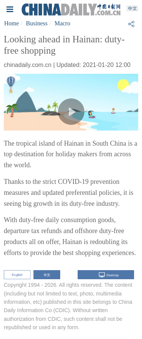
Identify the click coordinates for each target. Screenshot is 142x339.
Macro (62, 23)
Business (37, 23)
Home (11, 23)
